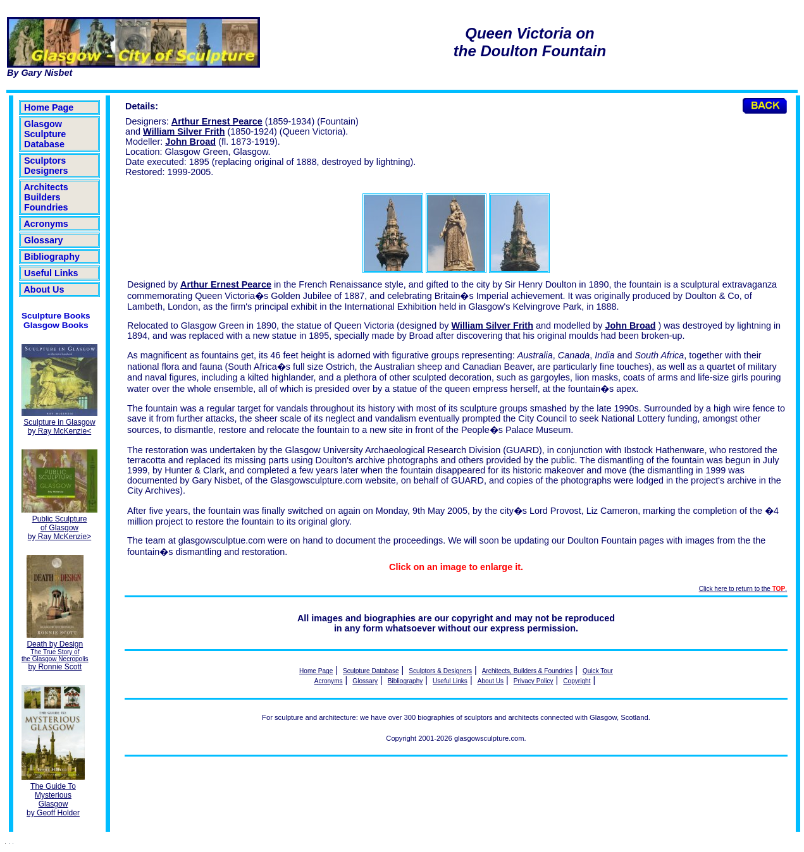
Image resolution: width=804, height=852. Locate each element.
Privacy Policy (534, 681)
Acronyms (46, 224)
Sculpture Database (371, 670)
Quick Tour (598, 670)
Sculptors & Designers (440, 670)
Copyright (576, 681)
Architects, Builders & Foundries (527, 670)
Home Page (49, 107)
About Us (44, 289)
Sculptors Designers (46, 165)
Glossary (44, 240)
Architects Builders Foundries (46, 197)
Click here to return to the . (743, 588)
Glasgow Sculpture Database (45, 134)
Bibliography (52, 257)
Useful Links (51, 273)
